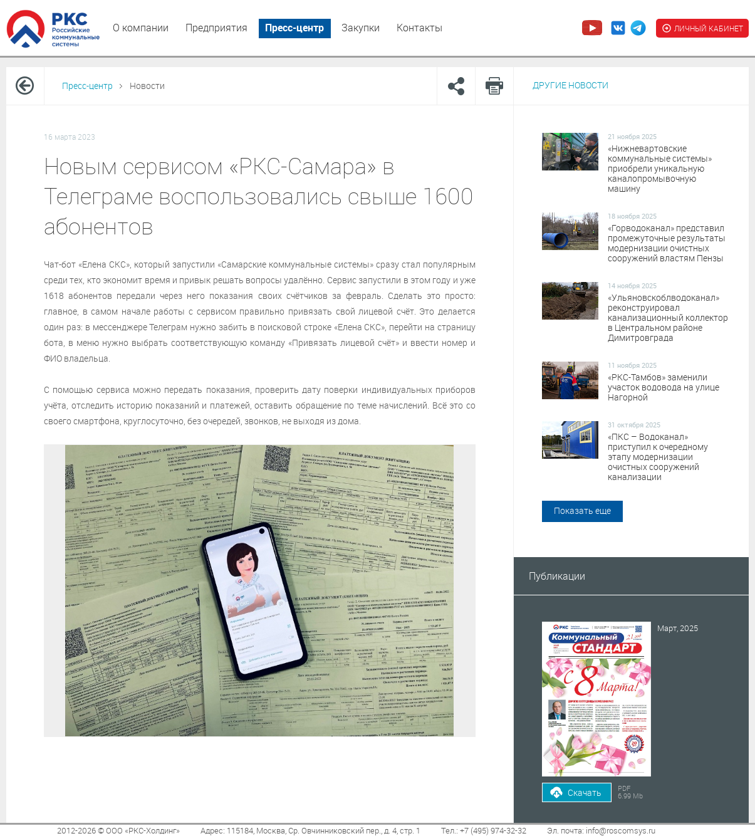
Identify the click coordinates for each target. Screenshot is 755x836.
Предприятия (216, 27)
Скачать (584, 792)
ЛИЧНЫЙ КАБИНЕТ (702, 28)
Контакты (419, 27)
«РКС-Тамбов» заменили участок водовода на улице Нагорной (663, 387)
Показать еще (582, 510)
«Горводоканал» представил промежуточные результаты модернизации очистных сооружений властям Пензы (667, 243)
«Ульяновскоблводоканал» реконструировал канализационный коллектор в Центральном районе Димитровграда (668, 318)
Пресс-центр (294, 27)
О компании (141, 27)
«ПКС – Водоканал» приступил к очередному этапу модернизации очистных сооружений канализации (658, 457)
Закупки (360, 27)
